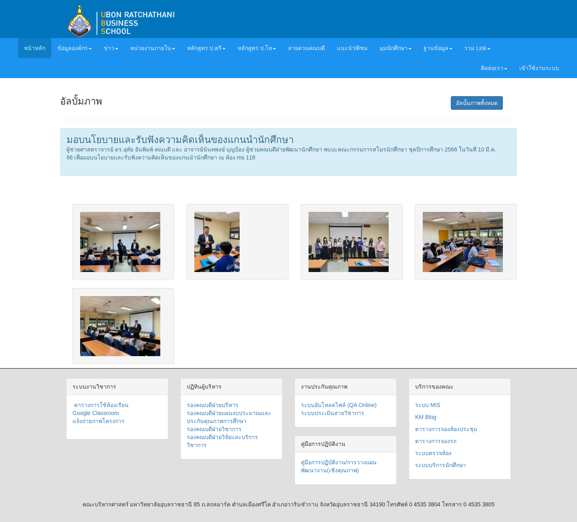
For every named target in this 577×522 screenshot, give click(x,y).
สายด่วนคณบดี (306, 48)
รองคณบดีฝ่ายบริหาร (212, 405)
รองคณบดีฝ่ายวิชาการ (214, 429)
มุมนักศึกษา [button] (395, 48)
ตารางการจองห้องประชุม (446, 429)
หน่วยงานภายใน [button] (152, 48)
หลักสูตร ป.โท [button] (257, 48)
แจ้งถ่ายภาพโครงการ (99, 421)
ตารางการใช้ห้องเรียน (101, 405)
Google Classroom (96, 413)
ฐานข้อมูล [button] (438, 48)
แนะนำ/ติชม (352, 48)
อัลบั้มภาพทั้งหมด (477, 103)
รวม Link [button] (477, 48)
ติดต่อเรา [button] (494, 68)
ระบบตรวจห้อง (433, 453)
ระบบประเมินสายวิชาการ (332, 413)
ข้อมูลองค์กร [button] (74, 48)
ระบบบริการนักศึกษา (440, 465)
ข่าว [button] (111, 48)
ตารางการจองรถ (435, 441)
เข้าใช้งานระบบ (539, 68)
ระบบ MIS (427, 405)
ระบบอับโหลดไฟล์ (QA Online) (339, 405)
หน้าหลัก (37, 47)
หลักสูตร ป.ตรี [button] (206, 48)
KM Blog (425, 417)
